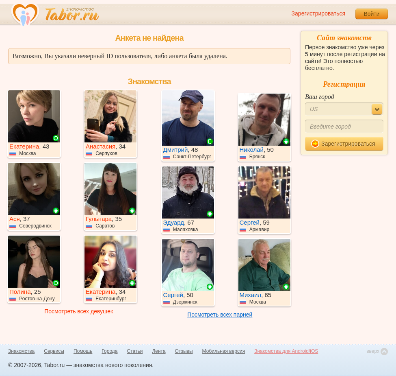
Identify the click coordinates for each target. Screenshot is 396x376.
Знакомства (21, 351)
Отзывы (184, 351)
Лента (158, 351)
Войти (371, 14)
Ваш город (319, 96)
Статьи (135, 351)
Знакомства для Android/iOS (286, 351)
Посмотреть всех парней (219, 314)
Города (109, 351)
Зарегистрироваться (318, 13)
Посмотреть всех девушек (78, 311)
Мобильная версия (223, 351)
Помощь (83, 351)
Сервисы (54, 351)
